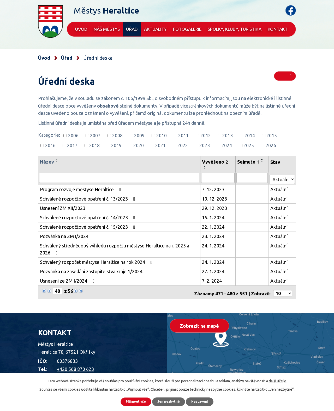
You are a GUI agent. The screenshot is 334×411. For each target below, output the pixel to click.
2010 (161, 135)
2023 (204, 145)
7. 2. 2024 (213, 279)
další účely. (278, 379)
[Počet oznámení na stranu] (282, 290)
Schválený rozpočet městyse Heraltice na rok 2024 (97, 260)
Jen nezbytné (169, 400)
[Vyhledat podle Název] (119, 178)
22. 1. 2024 (214, 225)
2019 (116, 145)
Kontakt (278, 29)
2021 (160, 145)
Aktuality (155, 29)
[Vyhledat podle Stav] (282, 177)
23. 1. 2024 (214, 235)
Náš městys (107, 29)
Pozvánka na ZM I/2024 (69, 235)
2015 (271, 135)
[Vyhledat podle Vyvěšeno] (218, 178)
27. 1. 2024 (214, 270)
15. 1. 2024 (214, 216)
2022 (182, 145)
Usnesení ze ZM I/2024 (68, 279)
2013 (227, 135)
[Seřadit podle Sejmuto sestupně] (263, 161)
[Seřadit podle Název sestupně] (57, 161)
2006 (73, 135)
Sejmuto (249, 161)
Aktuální (279, 188)
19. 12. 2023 (215, 197)
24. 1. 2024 (214, 244)
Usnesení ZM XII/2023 (67, 206)
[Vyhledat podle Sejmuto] (252, 178)
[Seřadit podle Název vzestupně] (57, 159)
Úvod (81, 29)
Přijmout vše (130, 400)
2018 (94, 145)
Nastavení (206, 400)
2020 (138, 145)
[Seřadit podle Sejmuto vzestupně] (263, 159)
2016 (50, 145)
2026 (271, 145)
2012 (205, 135)
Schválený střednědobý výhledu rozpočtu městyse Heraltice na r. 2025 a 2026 (114, 248)
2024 (227, 145)
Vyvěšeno (216, 161)
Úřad (132, 29)
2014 (249, 135)
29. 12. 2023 (215, 206)
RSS (284, 78)
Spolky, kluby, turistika (234, 29)
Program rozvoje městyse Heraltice (81, 188)
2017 (72, 145)
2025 (248, 145)
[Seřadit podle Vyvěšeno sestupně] (205, 168)
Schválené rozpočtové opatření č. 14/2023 (88, 216)
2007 (95, 135)
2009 (139, 135)
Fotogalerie (187, 29)
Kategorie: (49, 135)
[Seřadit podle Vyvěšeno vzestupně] (205, 166)
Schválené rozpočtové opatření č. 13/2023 (88, 197)
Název (47, 161)
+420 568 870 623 (75, 365)
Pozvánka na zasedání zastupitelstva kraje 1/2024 (96, 270)
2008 (117, 135)
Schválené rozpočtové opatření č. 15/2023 (88, 225)
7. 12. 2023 (214, 188)
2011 (183, 135)
